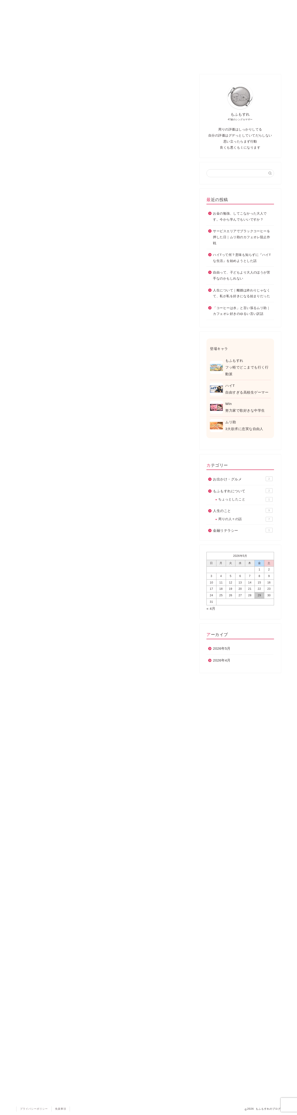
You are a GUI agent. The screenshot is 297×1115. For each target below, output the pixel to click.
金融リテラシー (215, 5)
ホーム (34, 5)
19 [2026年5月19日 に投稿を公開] (230, 588)
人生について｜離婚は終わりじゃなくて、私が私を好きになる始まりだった (241, 293)
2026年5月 (222, 648)
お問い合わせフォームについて (74, 207)
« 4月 (210, 608)
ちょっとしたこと (245, 499)
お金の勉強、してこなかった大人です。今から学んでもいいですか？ (240, 216)
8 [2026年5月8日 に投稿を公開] (259, 576)
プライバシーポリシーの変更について (79, 260)
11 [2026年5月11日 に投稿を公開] (221, 582)
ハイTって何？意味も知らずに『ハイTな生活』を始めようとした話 (242, 258)
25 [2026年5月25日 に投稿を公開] (221, 595)
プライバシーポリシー (34, 1108)
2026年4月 (222, 660)
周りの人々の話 (245, 519)
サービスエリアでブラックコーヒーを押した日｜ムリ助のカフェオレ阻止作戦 (241, 237)
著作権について (61, 239)
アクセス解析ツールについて (72, 186)
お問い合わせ (250, 5)
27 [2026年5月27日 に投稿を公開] (240, 595)
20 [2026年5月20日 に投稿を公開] (240, 588)
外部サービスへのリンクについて (75, 228)
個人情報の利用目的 (65, 164)
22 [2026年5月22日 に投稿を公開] (259, 588)
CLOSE (163, 148)
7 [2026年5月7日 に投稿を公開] (250, 576)
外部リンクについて (65, 218)
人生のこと (144, 5)
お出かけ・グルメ (70, 5)
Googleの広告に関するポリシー (85, 454)
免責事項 (56, 249)
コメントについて (63, 196)
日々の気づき (107, 5)
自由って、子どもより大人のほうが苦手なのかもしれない (241, 275)
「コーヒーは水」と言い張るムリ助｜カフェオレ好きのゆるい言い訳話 (241, 311)
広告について (59, 175)
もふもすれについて (242, 490)
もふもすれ (179, 5)
